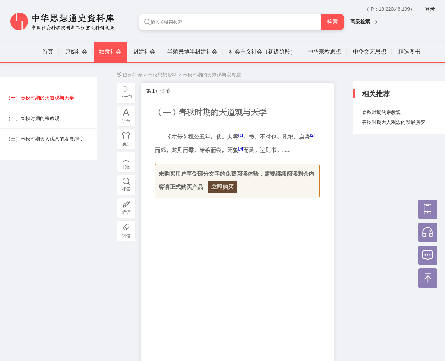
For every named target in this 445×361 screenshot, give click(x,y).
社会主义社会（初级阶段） (262, 52)
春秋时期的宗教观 (381, 112)
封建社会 (144, 52)
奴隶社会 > (134, 75)
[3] (240, 148)
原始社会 (76, 52)
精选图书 (409, 52)
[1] (240, 135)
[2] (312, 135)
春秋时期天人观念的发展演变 (393, 122)
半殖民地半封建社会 (192, 52)
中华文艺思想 (369, 52)
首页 (47, 52)
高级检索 (363, 21)
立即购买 (222, 187)
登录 (430, 9)
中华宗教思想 (324, 52)
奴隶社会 (110, 52)
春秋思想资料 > (164, 75)
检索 (332, 22)
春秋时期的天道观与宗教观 (212, 75)
